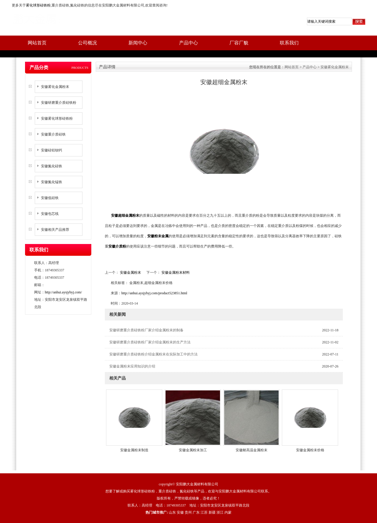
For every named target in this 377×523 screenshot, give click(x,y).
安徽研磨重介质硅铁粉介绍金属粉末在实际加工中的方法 (153, 354)
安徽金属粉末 (130, 272)
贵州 (188, 512)
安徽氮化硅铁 (51, 166)
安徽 (180, 512)
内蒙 (228, 512)
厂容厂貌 (238, 42)
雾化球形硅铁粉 (38, 5)
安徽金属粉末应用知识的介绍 (132, 366)
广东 (196, 512)
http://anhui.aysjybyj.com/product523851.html (154, 293)
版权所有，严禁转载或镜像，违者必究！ (188, 498)
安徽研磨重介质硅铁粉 (58, 103)
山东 (172, 512)
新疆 (212, 512)
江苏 (204, 512)
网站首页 (37, 42)
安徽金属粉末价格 (310, 450)
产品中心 (188, 42)
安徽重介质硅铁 (53, 134)
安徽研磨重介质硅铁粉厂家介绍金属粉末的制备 (146, 330)
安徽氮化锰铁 (51, 182)
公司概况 (87, 42)
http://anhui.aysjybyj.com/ (63, 292)
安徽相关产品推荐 (55, 230)
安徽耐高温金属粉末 (251, 450)
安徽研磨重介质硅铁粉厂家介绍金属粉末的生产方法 (150, 342)
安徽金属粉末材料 (175, 272)
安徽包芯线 (50, 214)
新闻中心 (137, 42)
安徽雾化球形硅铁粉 (57, 118)
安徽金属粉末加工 (193, 450)
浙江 (220, 512)
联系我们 (289, 42)
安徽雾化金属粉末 (55, 87)
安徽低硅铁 (50, 198)
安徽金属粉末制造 (134, 450)
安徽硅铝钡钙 (51, 150)
